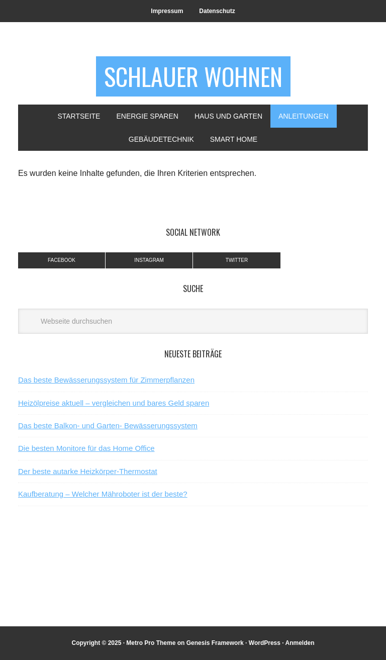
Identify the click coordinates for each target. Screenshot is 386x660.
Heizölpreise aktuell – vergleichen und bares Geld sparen (113, 403)
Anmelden (299, 642)
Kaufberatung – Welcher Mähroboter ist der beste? (102, 494)
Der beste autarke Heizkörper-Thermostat (87, 471)
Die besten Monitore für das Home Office (86, 448)
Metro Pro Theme (150, 642)
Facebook (61, 260)
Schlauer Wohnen (193, 76)
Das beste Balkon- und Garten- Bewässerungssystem (108, 425)
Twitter (237, 260)
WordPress (264, 642)
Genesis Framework (215, 642)
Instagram (149, 260)
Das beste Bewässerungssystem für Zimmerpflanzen (106, 379)
